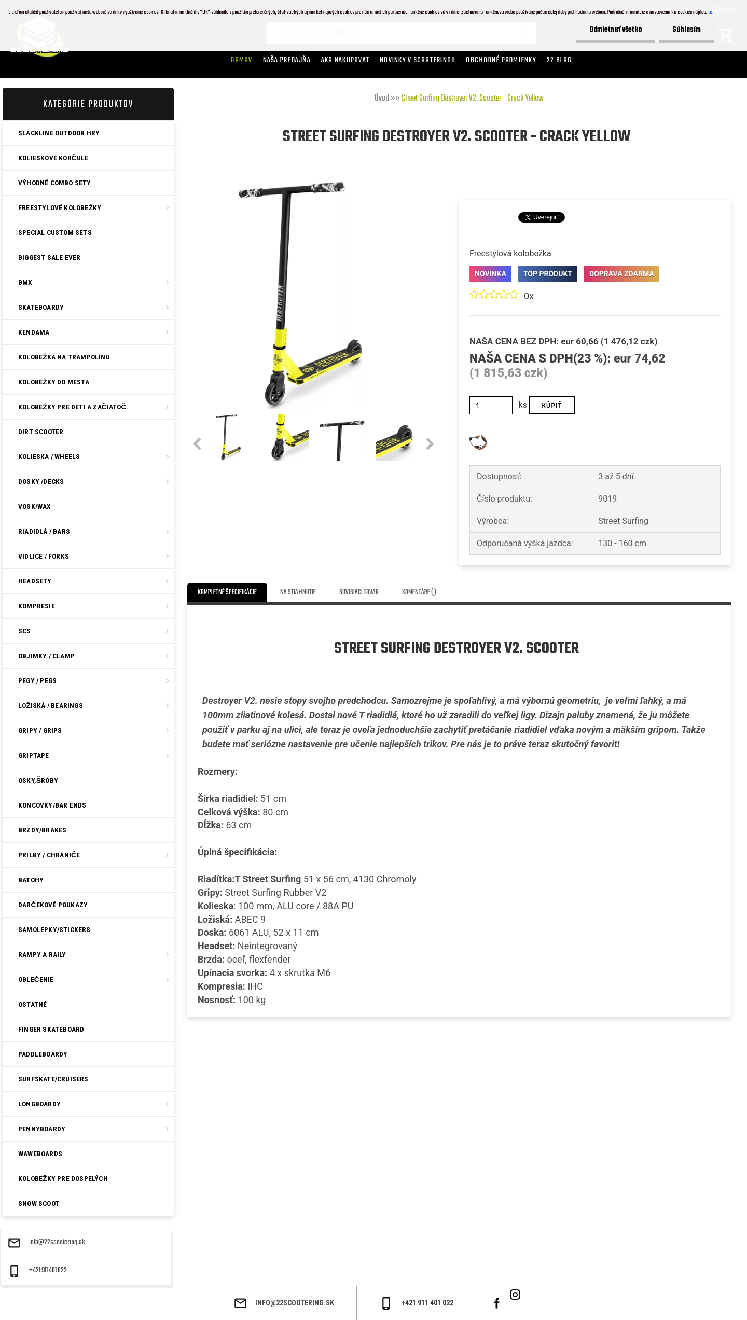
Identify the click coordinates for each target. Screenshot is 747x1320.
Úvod (382, 98)
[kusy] (491, 405)
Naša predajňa (287, 60)
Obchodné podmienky (501, 60)
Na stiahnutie (298, 593)
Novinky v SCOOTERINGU (417, 60)
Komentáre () (419, 593)
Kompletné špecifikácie (227, 593)
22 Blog (559, 60)
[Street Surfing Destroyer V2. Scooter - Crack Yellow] (301, 185)
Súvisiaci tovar (359, 593)
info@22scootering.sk (57, 1243)
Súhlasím (686, 30)
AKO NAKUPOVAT (345, 60)
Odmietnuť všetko (615, 30)
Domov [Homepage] (241, 60)
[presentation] (197, 444)
